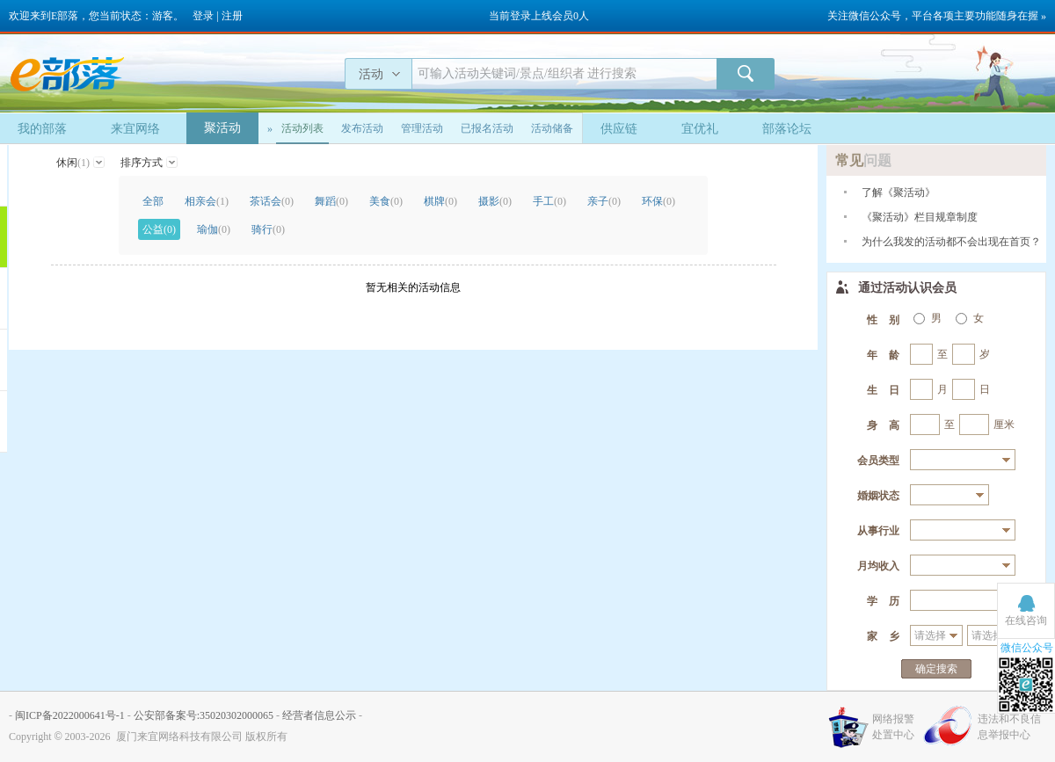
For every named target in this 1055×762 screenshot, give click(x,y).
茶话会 (272, 201)
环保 (658, 201)
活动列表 (302, 128)
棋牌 (440, 201)
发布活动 (362, 128)
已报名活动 (487, 128)
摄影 (495, 201)
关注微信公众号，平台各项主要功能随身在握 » (936, 16)
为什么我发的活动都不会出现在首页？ (951, 242)
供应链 (618, 128)
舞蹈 (331, 201)
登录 (203, 16)
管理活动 (422, 128)
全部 (153, 201)
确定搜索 (936, 669)
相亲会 (207, 201)
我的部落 (42, 128)
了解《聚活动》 (898, 192)
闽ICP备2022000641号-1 (70, 715)
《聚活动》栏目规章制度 (920, 217)
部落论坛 (786, 128)
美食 (386, 201)
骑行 (268, 229)
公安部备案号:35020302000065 (203, 715)
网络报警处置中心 (893, 727)
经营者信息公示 (319, 715)
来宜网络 (135, 128)
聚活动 (222, 127)
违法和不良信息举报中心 (1009, 727)
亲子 (604, 201)
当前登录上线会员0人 (539, 16)
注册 (232, 16)
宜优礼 (699, 128)
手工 (549, 201)
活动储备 (552, 128)
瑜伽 (213, 229)
